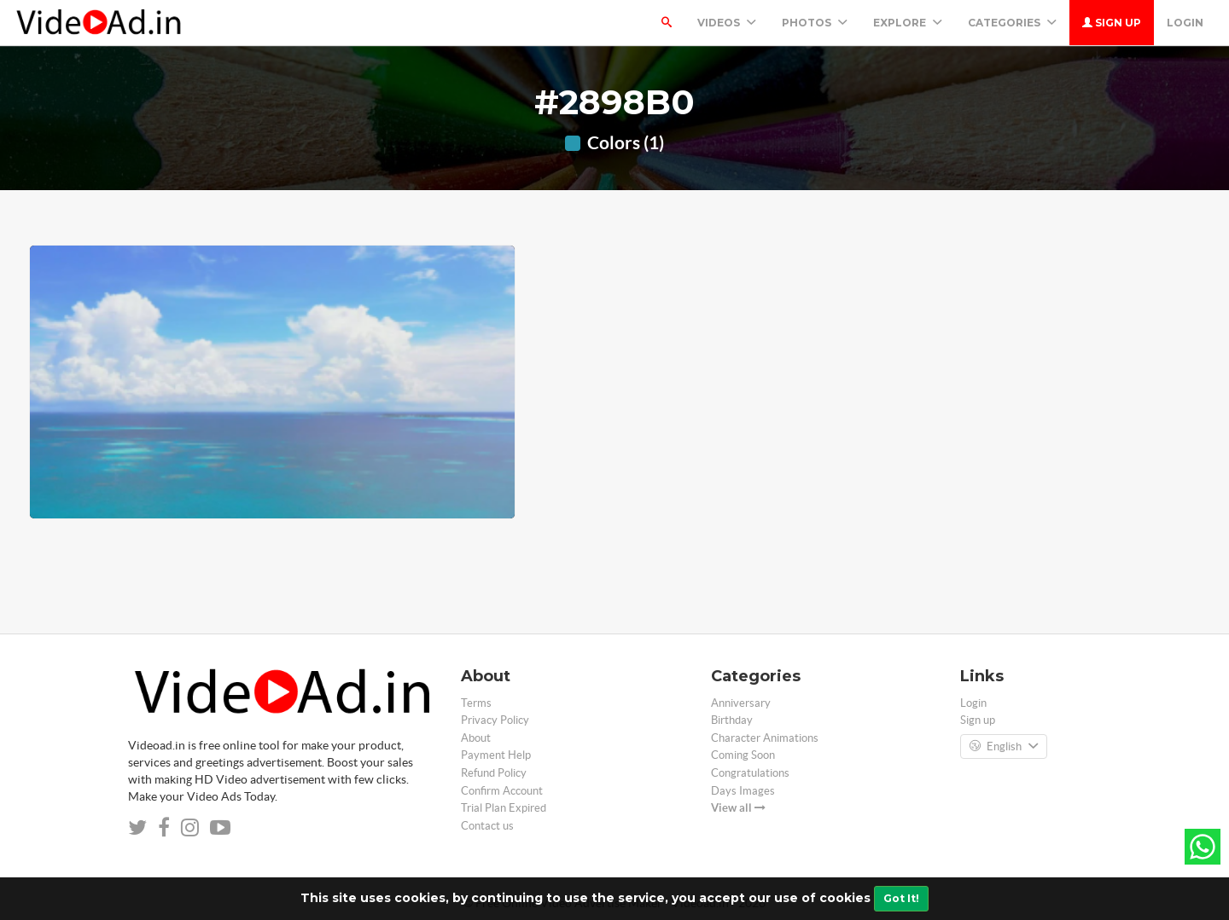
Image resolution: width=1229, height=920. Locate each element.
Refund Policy (494, 773)
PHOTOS (814, 22)
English (1004, 747)
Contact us (487, 825)
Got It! (901, 898)
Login (1185, 22)
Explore (907, 22)
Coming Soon (743, 755)
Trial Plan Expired (503, 807)
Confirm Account (502, 790)
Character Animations (764, 738)
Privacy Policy (495, 720)
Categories (1012, 22)
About (476, 738)
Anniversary (741, 703)
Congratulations (750, 773)
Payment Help (496, 755)
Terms (476, 703)
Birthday (732, 720)
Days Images (743, 790)
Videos (726, 22)
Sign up (1111, 22)
